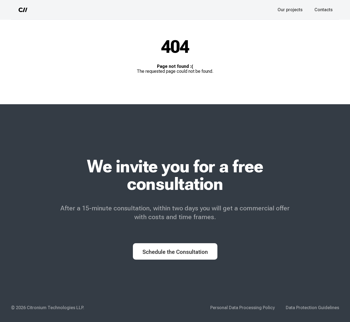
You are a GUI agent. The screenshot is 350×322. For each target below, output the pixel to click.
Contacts (323, 9)
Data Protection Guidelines (312, 307)
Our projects (290, 9)
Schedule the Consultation (175, 252)
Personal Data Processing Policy (242, 307)
